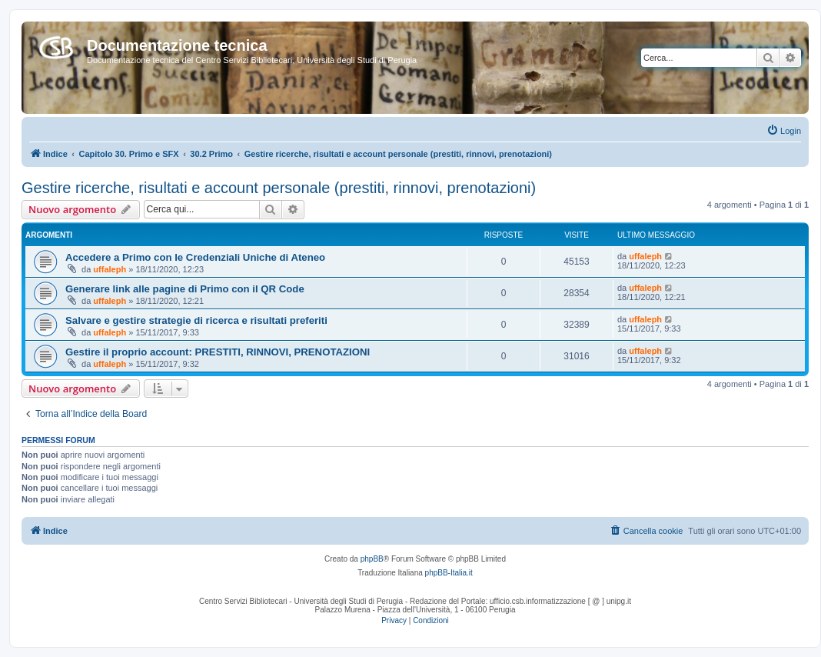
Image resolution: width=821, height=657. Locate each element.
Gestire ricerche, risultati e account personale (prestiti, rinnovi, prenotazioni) (279, 187)
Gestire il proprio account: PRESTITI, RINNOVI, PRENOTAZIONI (217, 352)
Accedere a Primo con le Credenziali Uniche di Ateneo (195, 257)
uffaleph (109, 269)
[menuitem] (783, 131)
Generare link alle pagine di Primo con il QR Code (184, 289)
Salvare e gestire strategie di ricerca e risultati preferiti (196, 320)
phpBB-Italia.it (449, 573)
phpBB (372, 559)
